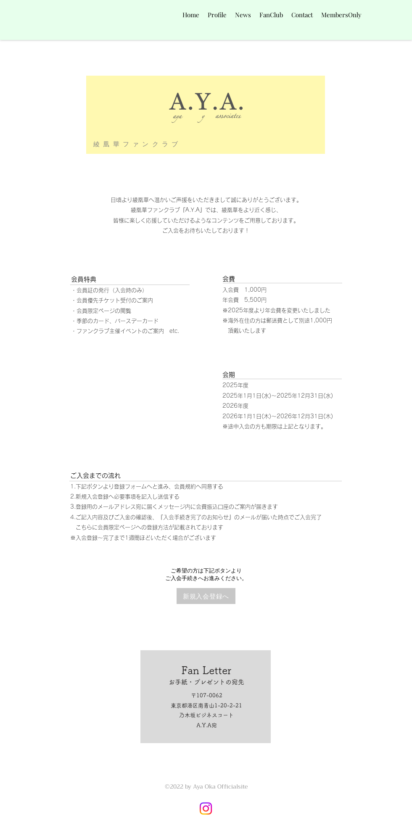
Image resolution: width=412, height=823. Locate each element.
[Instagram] (206, 808)
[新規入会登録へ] (206, 596)
